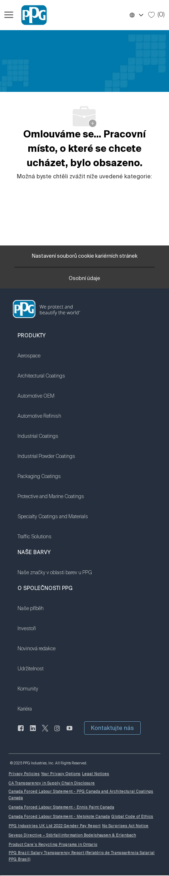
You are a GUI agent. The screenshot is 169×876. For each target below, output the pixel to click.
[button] (136, 15)
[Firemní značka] (30, 15)
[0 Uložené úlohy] (156, 14)
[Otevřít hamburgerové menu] (8, 15)
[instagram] (57, 732)
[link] (53, 360)
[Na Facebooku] (21, 732)
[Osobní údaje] (84, 280)
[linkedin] (33, 732)
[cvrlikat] (45, 732)
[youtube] (69, 732)
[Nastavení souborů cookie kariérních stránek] (85, 256)
